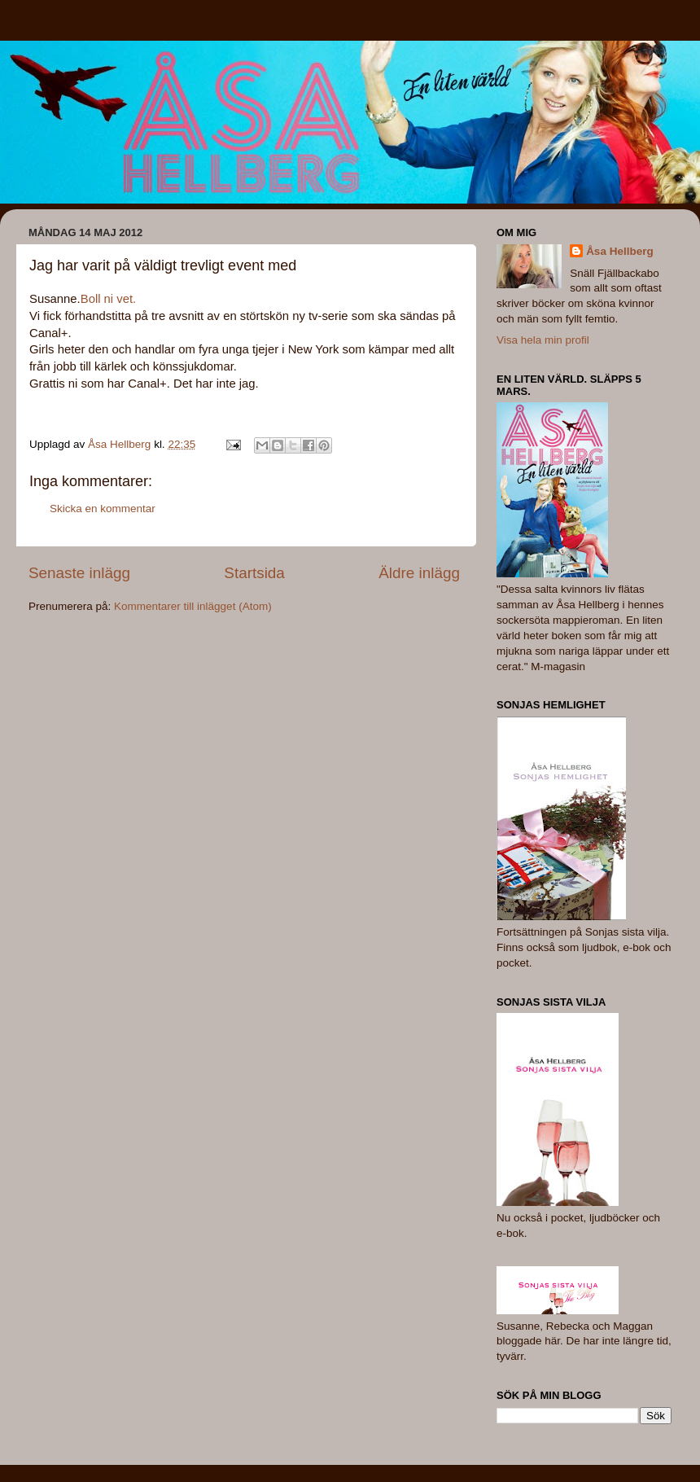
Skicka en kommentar (102, 508)
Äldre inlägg (419, 572)
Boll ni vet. (108, 298)
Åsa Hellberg (620, 251)
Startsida (254, 572)
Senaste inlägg (79, 572)
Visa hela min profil (543, 340)
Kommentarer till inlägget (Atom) (193, 606)
